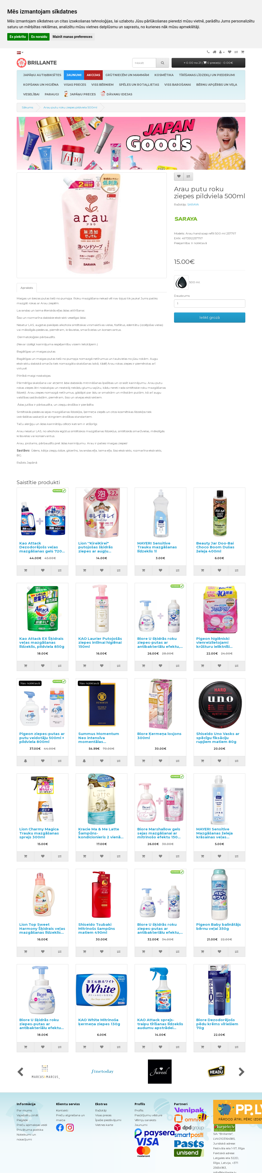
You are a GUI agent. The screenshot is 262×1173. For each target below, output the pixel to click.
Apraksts (27, 288)
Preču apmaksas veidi (32, 1125)
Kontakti (62, 1110)
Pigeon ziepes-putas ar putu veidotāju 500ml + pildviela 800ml (42, 737)
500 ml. (187, 282)
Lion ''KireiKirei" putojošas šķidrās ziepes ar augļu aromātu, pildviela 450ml (96, 551)
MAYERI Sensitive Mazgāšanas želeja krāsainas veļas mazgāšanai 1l (214, 835)
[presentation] (20, 1072)
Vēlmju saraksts (145, 1120)
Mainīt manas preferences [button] (72, 37)
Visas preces (103, 1115)
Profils (139, 1110)
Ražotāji (101, 1110)
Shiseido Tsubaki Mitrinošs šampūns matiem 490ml (96, 928)
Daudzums (182, 295)
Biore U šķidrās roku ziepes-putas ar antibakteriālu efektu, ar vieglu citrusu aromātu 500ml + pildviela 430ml (158, 934)
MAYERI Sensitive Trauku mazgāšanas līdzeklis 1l (157, 547)
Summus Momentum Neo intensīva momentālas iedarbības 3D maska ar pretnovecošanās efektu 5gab (99, 743)
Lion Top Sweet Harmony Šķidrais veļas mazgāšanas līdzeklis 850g (42, 930)
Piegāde (22, 1120)
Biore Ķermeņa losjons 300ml (159, 735)
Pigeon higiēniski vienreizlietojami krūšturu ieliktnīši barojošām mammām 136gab (217, 646)
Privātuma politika (30, 1129)
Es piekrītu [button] (18, 37)
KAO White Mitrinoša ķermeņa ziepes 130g (99, 1022)
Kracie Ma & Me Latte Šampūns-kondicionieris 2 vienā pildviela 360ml (99, 835)
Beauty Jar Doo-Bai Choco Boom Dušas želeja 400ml (215, 547)
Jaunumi (141, 1125)
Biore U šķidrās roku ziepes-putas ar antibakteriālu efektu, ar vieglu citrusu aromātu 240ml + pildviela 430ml (158, 648)
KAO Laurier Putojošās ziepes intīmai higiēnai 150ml (100, 642)
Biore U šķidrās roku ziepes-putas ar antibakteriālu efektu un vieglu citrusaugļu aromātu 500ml (40, 1028)
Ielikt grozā (209, 317)
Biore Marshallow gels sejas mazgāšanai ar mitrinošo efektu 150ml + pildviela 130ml (159, 835)
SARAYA (193, 204)
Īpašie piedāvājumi (108, 1120)
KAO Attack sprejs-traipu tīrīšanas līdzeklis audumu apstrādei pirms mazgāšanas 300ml (160, 1028)
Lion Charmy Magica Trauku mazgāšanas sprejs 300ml (39, 833)
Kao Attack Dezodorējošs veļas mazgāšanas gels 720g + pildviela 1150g (42, 549)
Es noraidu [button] (39, 37)
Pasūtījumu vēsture (148, 1115)
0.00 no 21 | (208, 62)
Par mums (24, 1110)
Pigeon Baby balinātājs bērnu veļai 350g (218, 926)
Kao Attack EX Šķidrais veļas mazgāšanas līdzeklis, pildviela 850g (41, 642)
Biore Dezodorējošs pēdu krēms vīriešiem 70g (217, 1024)
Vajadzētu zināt (27, 1115)
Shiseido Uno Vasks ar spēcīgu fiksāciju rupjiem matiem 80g (218, 737)
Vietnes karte (104, 1125)
